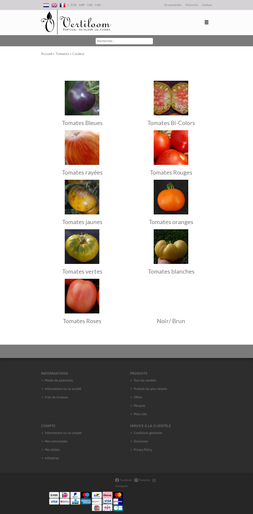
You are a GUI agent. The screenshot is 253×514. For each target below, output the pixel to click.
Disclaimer (141, 441)
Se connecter (173, 5)
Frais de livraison (56, 397)
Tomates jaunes (82, 221)
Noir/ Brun (171, 320)
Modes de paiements (59, 380)
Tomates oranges (171, 221)
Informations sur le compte (63, 433)
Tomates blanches (171, 271)
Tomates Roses (82, 320)
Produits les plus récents (150, 389)
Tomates (62, 53)
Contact (207, 5)
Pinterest (142, 480)
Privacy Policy (143, 450)
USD (90, 5)
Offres (138, 397)
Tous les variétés (145, 380)
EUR (74, 5)
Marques (139, 406)
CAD (98, 5)
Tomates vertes (82, 271)
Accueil (47, 53)
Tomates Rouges (171, 172)
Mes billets (52, 450)
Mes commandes (56, 441)
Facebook (123, 480)
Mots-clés (140, 414)
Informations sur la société (63, 389)
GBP (82, 5)
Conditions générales (148, 433)
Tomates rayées (82, 172)
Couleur (78, 53)
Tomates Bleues (82, 122)
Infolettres (52, 458)
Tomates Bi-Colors (171, 122)
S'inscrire (191, 5)
